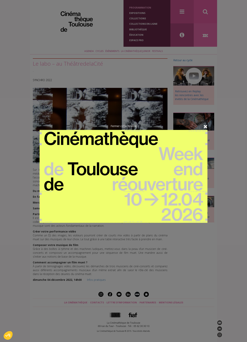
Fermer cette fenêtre (124, 126)
